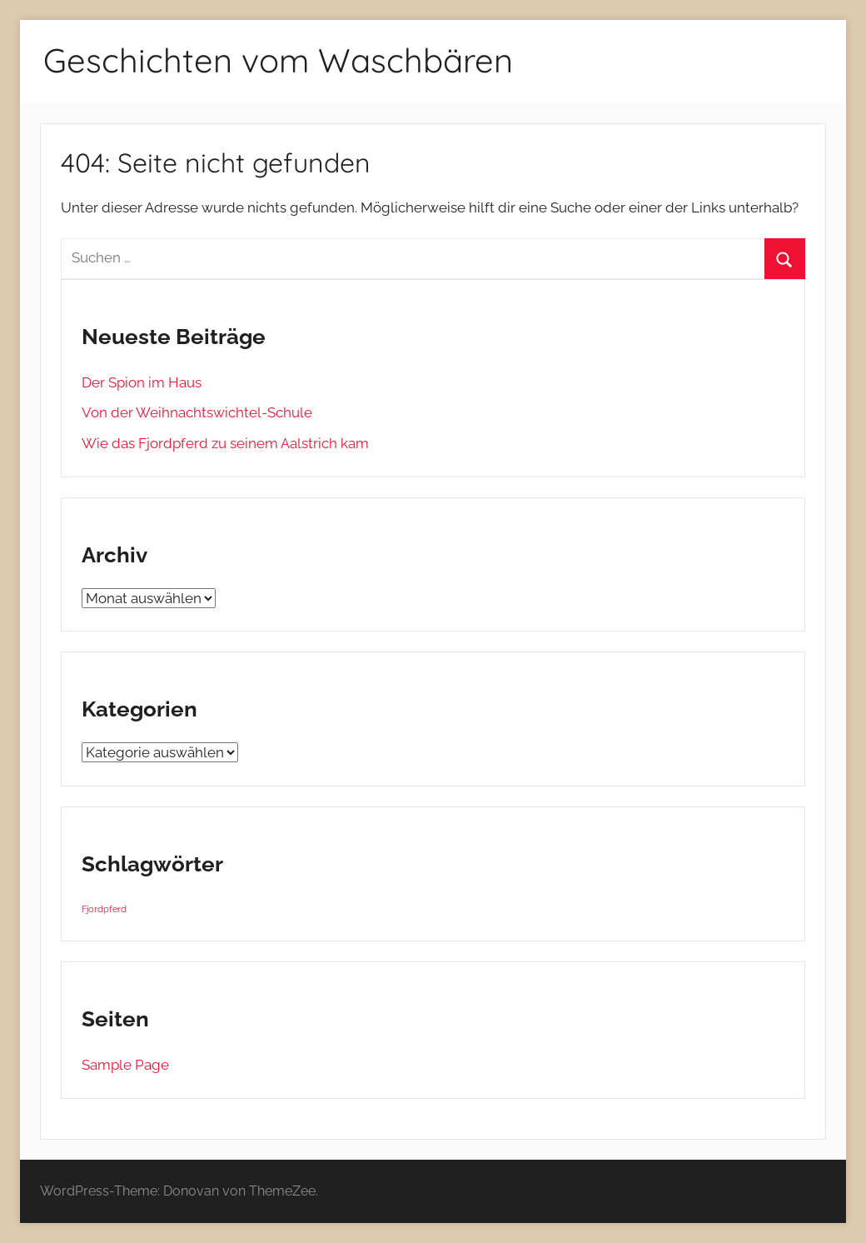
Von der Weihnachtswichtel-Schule (197, 412)
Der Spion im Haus (142, 382)
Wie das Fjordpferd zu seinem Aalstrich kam (225, 443)
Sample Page (125, 1064)
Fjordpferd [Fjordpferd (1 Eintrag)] (104, 909)
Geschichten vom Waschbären (278, 60)
